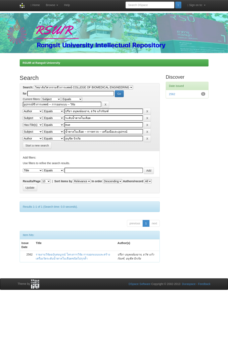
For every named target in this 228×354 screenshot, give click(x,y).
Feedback (204, 284)
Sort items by (63, 181)
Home (35, 5)
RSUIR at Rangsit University (41, 62)
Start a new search (37, 145)
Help (67, 5)
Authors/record (133, 181)
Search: (28, 87)
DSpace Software (139, 284)
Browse (52, 5)
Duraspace (189, 284)
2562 (172, 94)
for (25, 93)
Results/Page (32, 181)
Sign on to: (196, 5)
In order (97, 181)
